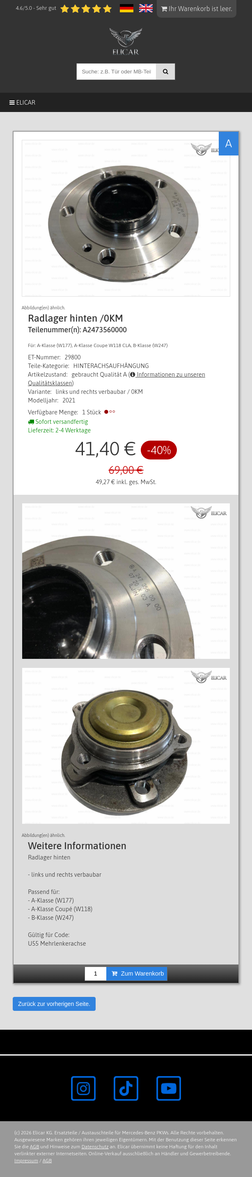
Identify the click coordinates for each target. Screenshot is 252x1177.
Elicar (22, 102)
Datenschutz (94, 1147)
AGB (34, 1147)
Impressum (26, 1160)
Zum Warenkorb (138, 973)
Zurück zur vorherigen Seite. (54, 1004)
